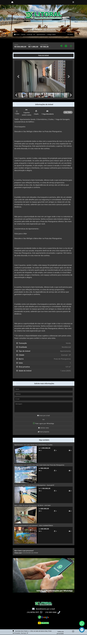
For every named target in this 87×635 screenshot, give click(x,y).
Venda (23, 34)
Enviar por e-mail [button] (43, 415)
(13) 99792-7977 (37, 26)
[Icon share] (37, 29)
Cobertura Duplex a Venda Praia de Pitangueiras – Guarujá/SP (34, 485)
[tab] (20, 55)
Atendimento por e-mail (43, 609)
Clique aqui (18, 553)
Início (16, 34)
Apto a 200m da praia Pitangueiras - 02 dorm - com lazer (32, 505)
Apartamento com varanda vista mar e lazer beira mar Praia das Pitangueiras (39, 465)
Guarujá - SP (31, 34)
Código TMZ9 (51, 34)
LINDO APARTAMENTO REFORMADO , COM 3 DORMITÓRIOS (33, 525)
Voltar (70, 34)
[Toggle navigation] (73, 2)
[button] (18, 76)
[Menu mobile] (12, 2)
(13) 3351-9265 (53, 26)
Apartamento (41, 34)
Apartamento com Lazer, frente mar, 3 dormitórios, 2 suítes (33, 445)
